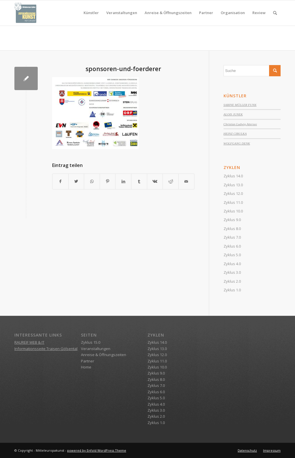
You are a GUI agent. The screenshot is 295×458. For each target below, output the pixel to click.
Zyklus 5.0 (232, 254)
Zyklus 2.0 (232, 281)
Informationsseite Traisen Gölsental (45, 348)
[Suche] (275, 13)
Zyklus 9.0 (232, 219)
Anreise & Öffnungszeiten (103, 354)
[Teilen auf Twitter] (76, 181)
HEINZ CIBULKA (235, 133)
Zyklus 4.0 (232, 263)
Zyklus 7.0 (232, 237)
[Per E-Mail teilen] (186, 181)
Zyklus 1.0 (232, 289)
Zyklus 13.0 (233, 184)
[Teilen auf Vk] (155, 181)
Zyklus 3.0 (232, 272)
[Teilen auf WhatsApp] (92, 181)
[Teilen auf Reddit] (170, 181)
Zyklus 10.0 (233, 211)
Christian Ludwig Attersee (240, 124)
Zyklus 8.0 (232, 228)
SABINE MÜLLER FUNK (240, 105)
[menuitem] (91, 13)
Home (86, 367)
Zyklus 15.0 (90, 342)
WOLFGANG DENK (237, 143)
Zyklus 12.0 (233, 193)
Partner (87, 361)
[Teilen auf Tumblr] (139, 181)
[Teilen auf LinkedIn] (123, 181)
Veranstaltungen (95, 348)
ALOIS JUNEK (233, 114)
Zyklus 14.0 (233, 175)
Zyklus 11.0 (233, 202)
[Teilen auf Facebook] (60, 181)
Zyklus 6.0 (232, 246)
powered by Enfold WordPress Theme (96, 450)
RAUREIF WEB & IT (29, 342)
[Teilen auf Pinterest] (108, 181)
